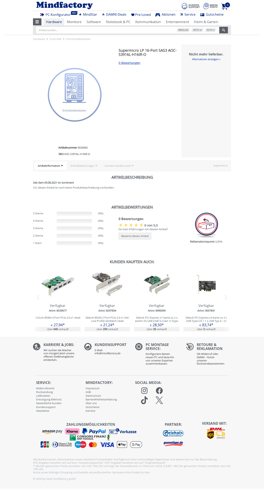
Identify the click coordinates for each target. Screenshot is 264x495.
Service (188, 14)
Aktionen (165, 14)
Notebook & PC (118, 21)
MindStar (88, 14)
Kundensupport (46, 407)
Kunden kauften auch (118, 166)
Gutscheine (212, 14)
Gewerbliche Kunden (48, 403)
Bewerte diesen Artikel (134, 236)
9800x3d (183, 30)
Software (94, 21)
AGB (88, 392)
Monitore (74, 21)
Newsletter (43, 411)
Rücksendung (44, 392)
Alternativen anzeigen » (206, 59)
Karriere (90, 411)
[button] (37, 21)
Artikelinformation (49, 166)
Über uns (91, 403)
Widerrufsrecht (45, 388)
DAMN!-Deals (114, 14)
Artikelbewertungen (82, 166)
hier (147, 472)
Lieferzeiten (43, 396)
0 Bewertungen (129, 63)
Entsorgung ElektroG (48, 399)
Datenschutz (93, 396)
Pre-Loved (141, 14)
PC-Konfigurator (56, 14)
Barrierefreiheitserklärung (101, 399)
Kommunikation (148, 21)
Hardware (54, 21)
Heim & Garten (206, 21)
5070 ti (210, 30)
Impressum (93, 388)
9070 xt (197, 30)
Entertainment (177, 21)
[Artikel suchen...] (127, 30)
